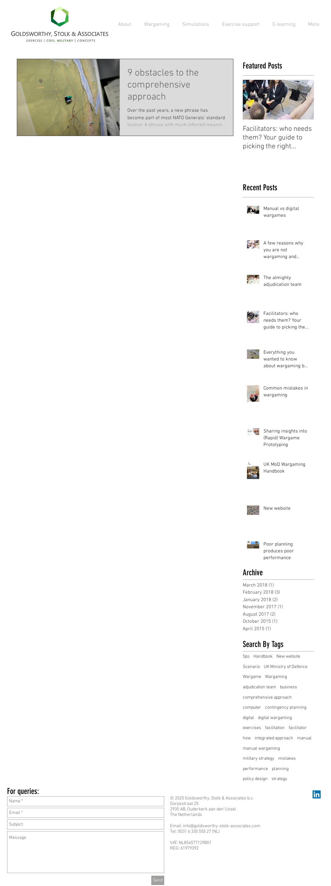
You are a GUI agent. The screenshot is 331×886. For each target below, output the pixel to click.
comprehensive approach (267, 697)
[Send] (157, 880)
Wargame (252, 677)
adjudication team (259, 687)
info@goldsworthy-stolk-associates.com (221, 826)
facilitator (298, 728)
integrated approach (274, 738)
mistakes (287, 758)
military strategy (258, 758)
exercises (252, 728)
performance (255, 769)
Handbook (262, 656)
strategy (279, 779)
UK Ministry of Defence (285, 667)
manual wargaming (261, 748)
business (288, 687)
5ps (246, 656)
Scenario (251, 667)
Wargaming (276, 677)
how (247, 738)
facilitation (275, 728)
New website (288, 656)
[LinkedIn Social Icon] (317, 794)
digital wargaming (275, 718)
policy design (255, 779)
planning (280, 769)
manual (304, 738)
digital (248, 718)
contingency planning (285, 707)
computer (252, 707)
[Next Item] (303, 100)
